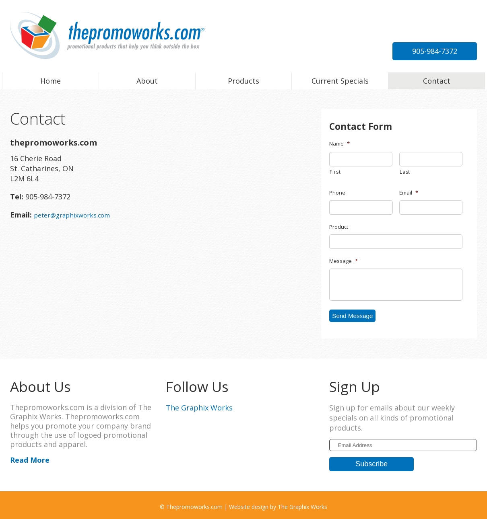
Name (339, 143)
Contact (436, 81)
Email (408, 192)
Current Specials (340, 81)
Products (243, 81)
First (335, 171)
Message (343, 261)
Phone (337, 192)
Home (50, 81)
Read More (30, 457)
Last (405, 171)
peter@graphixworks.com (432, 33)
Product (338, 227)
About (147, 81)
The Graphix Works (199, 405)
